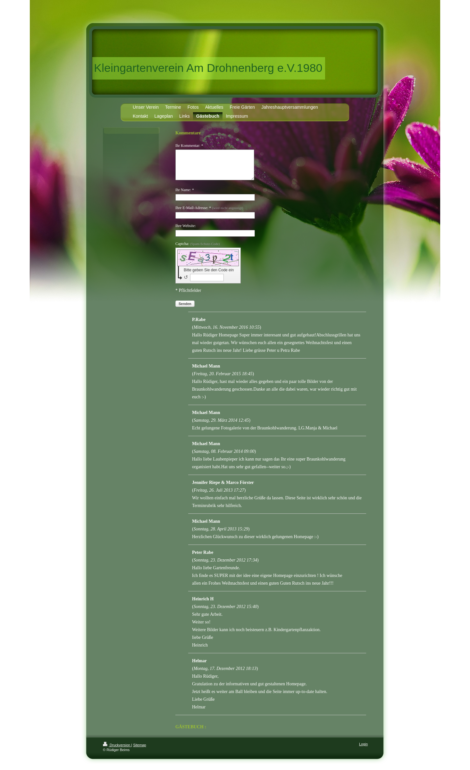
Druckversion (117, 751)
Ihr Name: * (184, 195)
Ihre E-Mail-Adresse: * (209, 213)
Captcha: (197, 249)
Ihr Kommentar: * (189, 145)
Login (363, 750)
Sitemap (139, 751)
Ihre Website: (185, 231)
